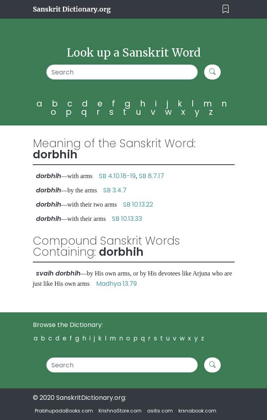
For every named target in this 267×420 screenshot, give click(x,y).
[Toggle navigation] (226, 9)
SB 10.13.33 (127, 218)
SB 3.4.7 (115, 190)
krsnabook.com (197, 410)
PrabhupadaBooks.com (64, 410)
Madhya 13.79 (116, 283)
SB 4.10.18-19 (117, 176)
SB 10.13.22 (138, 204)
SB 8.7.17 (151, 176)
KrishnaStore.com (120, 410)
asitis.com (160, 410)
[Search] (122, 72)
